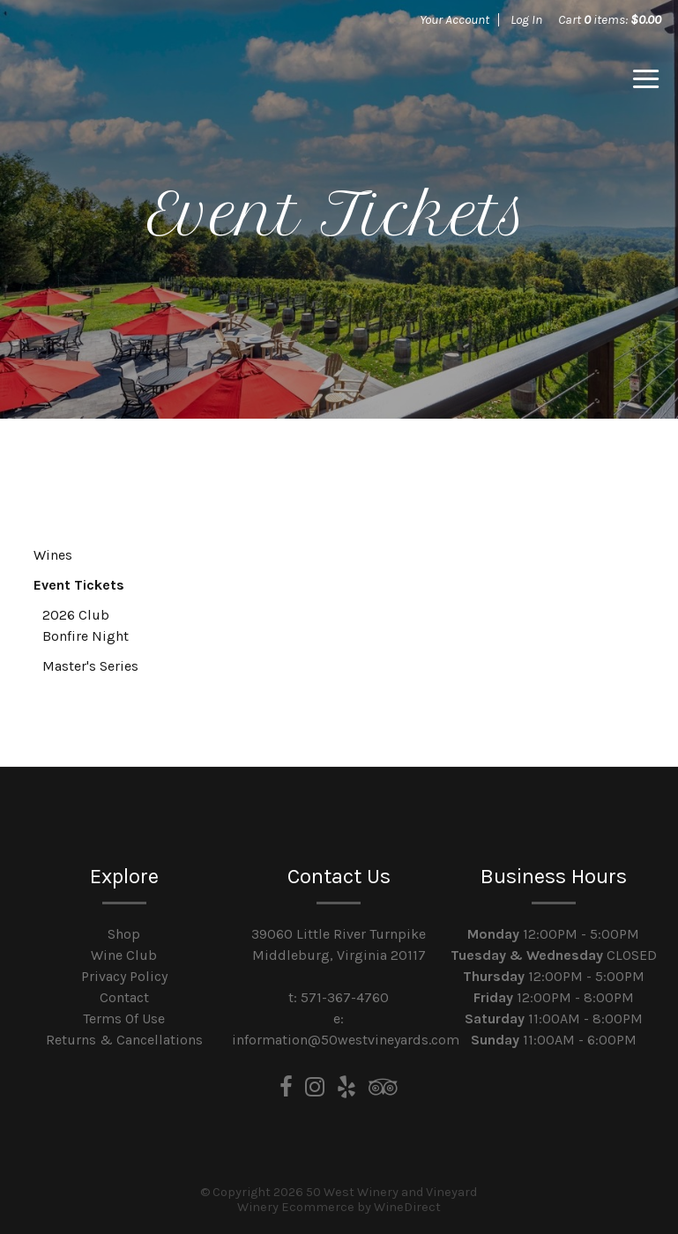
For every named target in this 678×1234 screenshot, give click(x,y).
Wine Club (124, 955)
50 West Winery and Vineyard (140, 79)
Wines (53, 554)
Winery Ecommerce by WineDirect (339, 1207)
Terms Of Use (124, 1018)
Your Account (454, 19)
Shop (124, 934)
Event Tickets (79, 584)
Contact (124, 997)
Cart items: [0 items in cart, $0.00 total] (609, 19)
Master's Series (90, 666)
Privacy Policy (124, 976)
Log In (526, 19)
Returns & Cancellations (124, 1039)
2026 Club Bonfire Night (85, 625)
